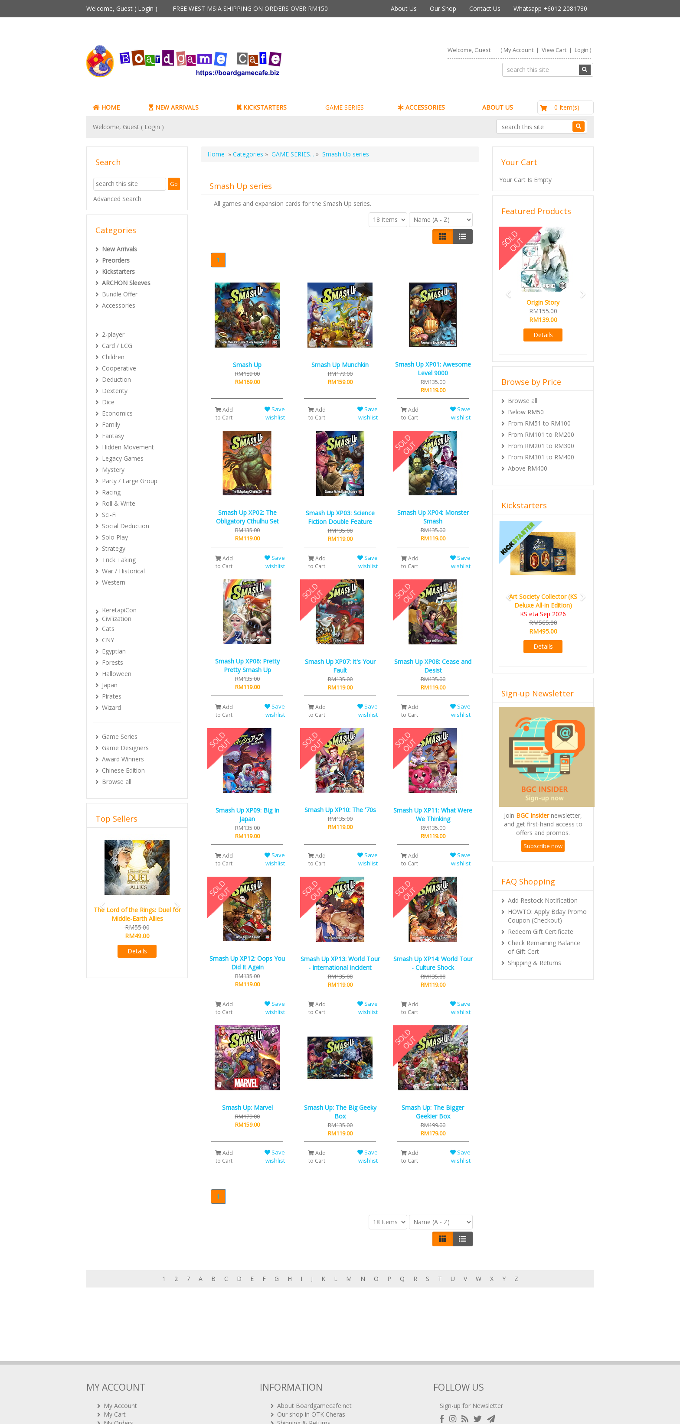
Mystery (113, 469)
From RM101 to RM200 (541, 434)
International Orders (305, 1372)
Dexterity (115, 391)
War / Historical (123, 571)
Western (113, 582)
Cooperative (119, 368)
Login (146, 8)
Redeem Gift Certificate (540, 931)
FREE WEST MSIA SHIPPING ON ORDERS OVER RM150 (250, 8)
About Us (404, 8)
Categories (248, 154)
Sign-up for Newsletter (471, 1346)
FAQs (111, 1380)
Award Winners (123, 759)
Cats (108, 628)
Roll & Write (118, 503)
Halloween (116, 674)
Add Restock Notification (543, 900)
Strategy (113, 548)
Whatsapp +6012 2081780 (550, 8)
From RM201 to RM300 (541, 446)
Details (137, 951)
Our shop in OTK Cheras (311, 1354)
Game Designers (125, 748)
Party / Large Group (129, 481)
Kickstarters (118, 271)
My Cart (115, 1354)
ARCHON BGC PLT (186, 1406)
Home (216, 154)
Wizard (111, 707)
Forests (112, 662)
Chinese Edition (123, 770)
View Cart (554, 50)
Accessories (118, 305)
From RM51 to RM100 (539, 423)
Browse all (116, 781)
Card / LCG (117, 345)
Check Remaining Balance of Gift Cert (544, 947)
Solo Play (115, 537)
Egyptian (114, 651)
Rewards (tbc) (123, 1372)
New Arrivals (119, 249)
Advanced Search (117, 199)
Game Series (119, 736)
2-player (113, 334)
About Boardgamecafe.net (314, 1346)
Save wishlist (275, 413)
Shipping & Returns (534, 963)
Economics (117, 413)
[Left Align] (442, 236)
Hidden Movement (128, 447)
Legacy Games (123, 458)
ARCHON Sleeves (126, 283)
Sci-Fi (109, 514)
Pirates (111, 696)
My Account (518, 50)
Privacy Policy (296, 1389)
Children (113, 357)
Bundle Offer (119, 294)
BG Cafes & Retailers (306, 1380)
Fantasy (113, 436)
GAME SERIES (344, 107)
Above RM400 (527, 468)
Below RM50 (526, 412)
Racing (111, 492)
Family (111, 424)
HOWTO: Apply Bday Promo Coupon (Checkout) (547, 915)
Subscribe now (542, 846)
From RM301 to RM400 (541, 457)
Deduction (116, 379)
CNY (108, 640)
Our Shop (443, 8)
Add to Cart (224, 413)
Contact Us (484, 8)
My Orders (118, 1363)
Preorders (116, 260)
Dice (108, 402)
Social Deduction (125, 526)
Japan (110, 685)
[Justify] (462, 236)
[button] (99, 901)
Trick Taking (119, 560)
